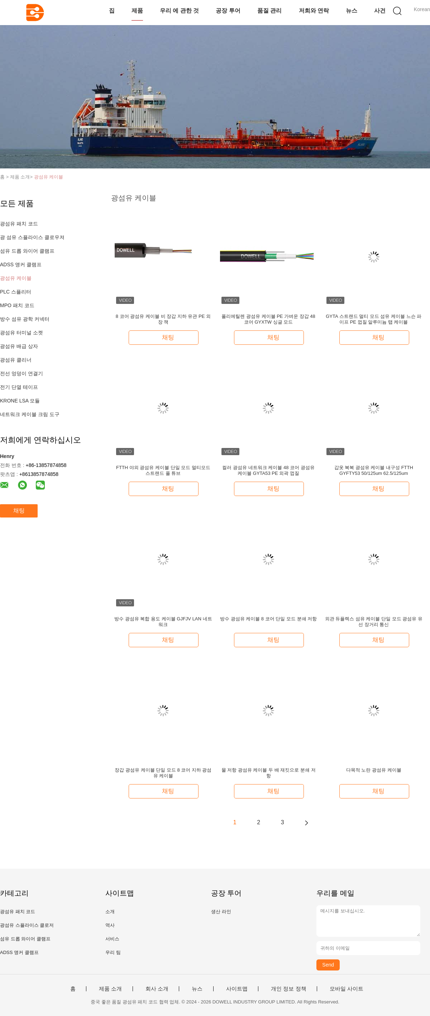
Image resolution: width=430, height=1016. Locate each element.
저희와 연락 (314, 11)
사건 (380, 11)
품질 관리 (269, 11)
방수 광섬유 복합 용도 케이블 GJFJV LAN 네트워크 (163, 621)
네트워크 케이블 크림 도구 (29, 414)
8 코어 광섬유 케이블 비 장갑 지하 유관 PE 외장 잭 (163, 319)
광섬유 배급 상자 (19, 346)
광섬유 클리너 (16, 360)
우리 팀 (113, 952)
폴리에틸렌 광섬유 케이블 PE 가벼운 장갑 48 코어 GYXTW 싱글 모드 (268, 319)
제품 (137, 11)
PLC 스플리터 (15, 292)
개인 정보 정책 (288, 988)
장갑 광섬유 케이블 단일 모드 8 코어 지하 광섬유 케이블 (163, 772)
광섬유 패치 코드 (19, 223)
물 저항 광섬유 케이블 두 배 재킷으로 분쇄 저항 (268, 772)
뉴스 (351, 11)
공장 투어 (228, 11)
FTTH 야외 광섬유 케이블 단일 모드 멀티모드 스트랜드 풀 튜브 (163, 470)
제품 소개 (110, 988)
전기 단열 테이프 (19, 387)
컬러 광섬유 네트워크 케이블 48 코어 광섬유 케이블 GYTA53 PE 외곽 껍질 (268, 470)
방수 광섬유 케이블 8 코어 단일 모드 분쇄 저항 (268, 618)
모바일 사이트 (346, 988)
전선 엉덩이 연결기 (21, 373)
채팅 (19, 510)
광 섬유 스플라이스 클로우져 (32, 237)
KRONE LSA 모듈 (20, 401)
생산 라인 (221, 911)
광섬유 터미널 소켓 (21, 332)
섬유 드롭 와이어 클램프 (27, 251)
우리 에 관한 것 (179, 11)
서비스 (112, 938)
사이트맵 (237, 988)
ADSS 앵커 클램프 (21, 264)
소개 (110, 911)
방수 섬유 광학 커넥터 (24, 319)
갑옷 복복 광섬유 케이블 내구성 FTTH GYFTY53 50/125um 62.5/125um (373, 470)
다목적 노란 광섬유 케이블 (373, 770)
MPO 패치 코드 (17, 305)
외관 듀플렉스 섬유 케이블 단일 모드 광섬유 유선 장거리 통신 (373, 621)
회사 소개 (156, 988)
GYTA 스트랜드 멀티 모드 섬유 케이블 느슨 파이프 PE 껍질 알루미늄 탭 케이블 (373, 319)
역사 (110, 925)
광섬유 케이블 (48, 177)
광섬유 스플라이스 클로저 (27, 925)
